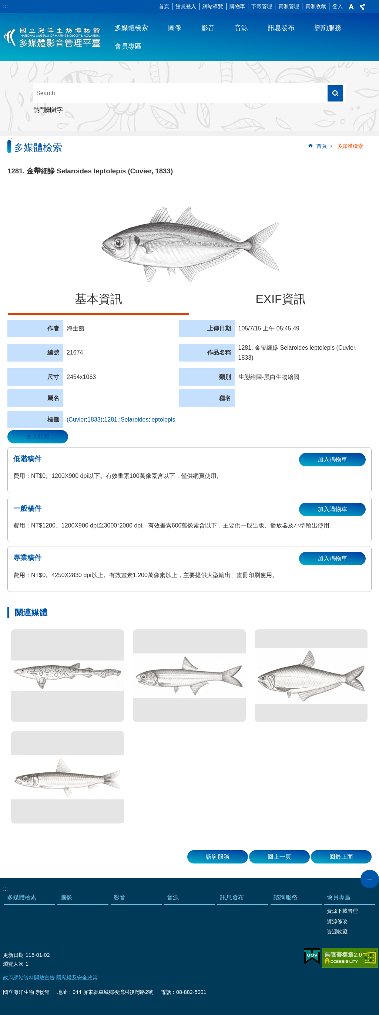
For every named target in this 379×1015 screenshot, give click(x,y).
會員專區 (128, 46)
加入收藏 (38, 436)
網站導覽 (212, 6)
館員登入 (185, 6)
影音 (208, 27)
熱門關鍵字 (48, 110)
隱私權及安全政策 (77, 978)
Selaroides (135, 419)
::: (5, 6)
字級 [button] (351, 6)
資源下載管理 (342, 911)
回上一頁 (279, 856)
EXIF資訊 (280, 299)
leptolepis (162, 419)
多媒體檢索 (131, 27)
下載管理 (261, 6)
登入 (337, 6)
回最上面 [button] (341, 856)
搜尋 (335, 93)
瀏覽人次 (13, 964)
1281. (111, 419)
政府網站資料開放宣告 (29, 978)
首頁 (164, 6)
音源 (241, 27)
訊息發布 (281, 27)
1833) (95, 419)
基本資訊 (98, 299)
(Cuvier (76, 419)
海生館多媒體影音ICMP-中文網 (52, 37)
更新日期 (13, 955)
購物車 (237, 6)
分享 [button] (362, 6)
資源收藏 (315, 6)
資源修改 (337, 921)
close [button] (369, 879)
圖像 (174, 27)
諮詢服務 (328, 27)
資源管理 (288, 6)
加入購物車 (332, 459)
